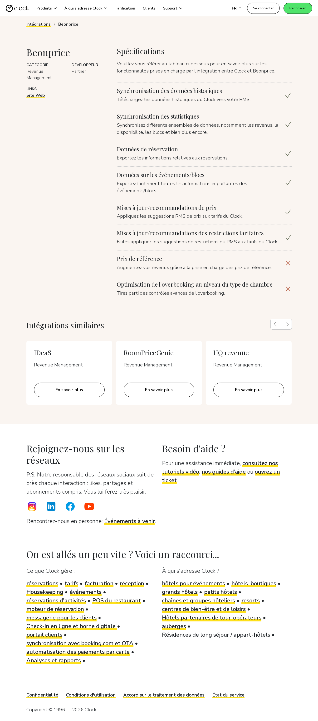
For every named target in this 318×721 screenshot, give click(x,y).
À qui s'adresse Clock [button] (83, 8)
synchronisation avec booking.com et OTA (79, 643)
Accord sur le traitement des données (164, 695)
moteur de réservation (55, 609)
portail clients (44, 635)
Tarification (125, 8)
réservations (42, 583)
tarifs (71, 583)
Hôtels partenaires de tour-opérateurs (211, 617)
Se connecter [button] (263, 8)
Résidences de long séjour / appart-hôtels (216, 635)
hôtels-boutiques (253, 583)
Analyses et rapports (53, 660)
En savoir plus (69, 390)
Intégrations (38, 24)
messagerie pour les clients (61, 617)
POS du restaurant (116, 600)
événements (86, 592)
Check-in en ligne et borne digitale (71, 626)
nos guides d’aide (224, 472)
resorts (250, 600)
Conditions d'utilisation (91, 695)
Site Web (35, 95)
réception (132, 583)
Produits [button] (44, 8)
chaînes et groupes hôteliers (198, 600)
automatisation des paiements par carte (78, 652)
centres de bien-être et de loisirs (204, 609)
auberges (174, 626)
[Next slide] (286, 324)
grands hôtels (180, 592)
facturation (99, 583)
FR (234, 8)
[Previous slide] (276, 324)
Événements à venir (129, 521)
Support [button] (170, 8)
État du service (228, 695)
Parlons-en (297, 8)
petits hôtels (220, 592)
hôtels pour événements (193, 583)
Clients (149, 8)
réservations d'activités (56, 600)
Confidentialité (42, 695)
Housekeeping (44, 592)
